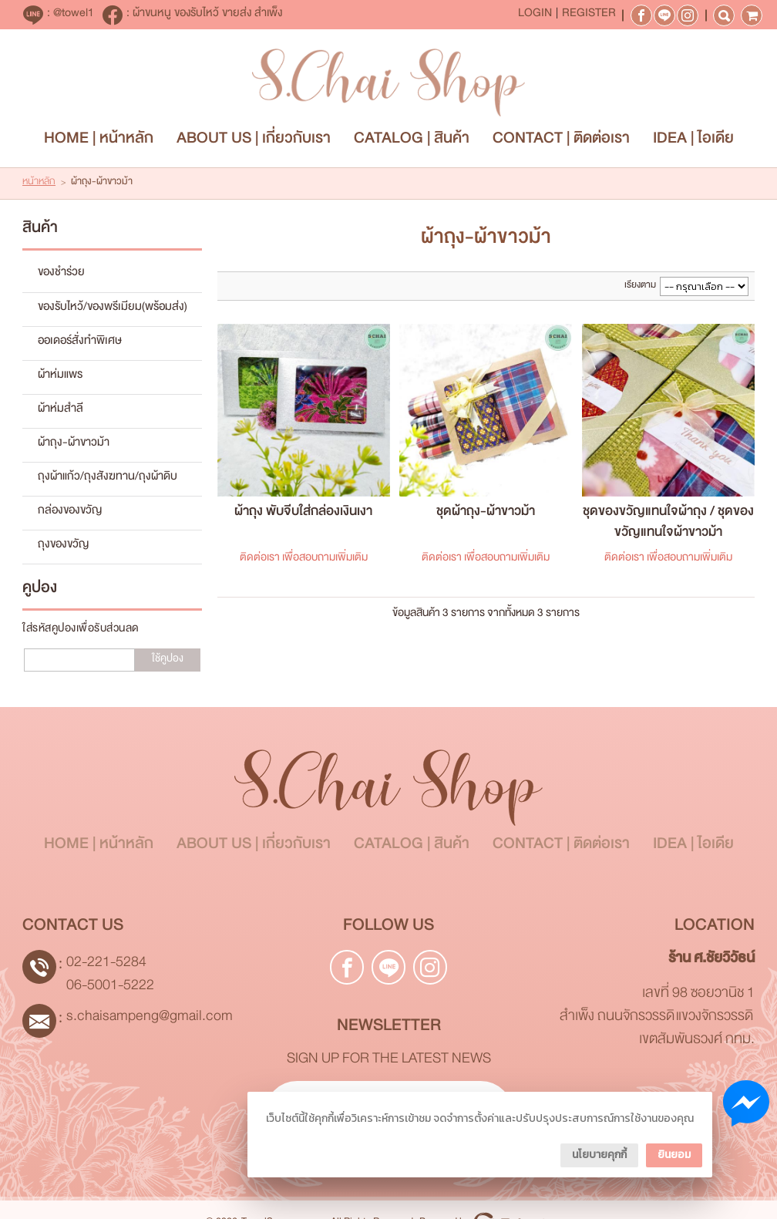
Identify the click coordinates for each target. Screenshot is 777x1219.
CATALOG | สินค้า (411, 143)
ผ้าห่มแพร (60, 377)
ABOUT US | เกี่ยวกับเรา (254, 143)
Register (589, 15)
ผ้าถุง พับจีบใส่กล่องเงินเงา (303, 516)
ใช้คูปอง (167, 662)
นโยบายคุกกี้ (599, 1155)
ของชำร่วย (61, 276)
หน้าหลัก (39, 185)
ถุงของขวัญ (63, 548)
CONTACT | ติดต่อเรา (561, 143)
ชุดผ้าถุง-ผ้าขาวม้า (485, 516)
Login (535, 15)
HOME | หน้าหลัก (98, 143)
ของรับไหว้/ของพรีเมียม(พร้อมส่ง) (112, 310)
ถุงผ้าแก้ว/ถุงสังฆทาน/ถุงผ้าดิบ (107, 480)
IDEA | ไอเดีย (693, 143)
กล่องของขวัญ (70, 514)
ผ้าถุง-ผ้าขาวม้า (73, 445)
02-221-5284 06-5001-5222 (110, 978)
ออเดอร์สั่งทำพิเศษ (80, 344)
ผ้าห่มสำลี (60, 411)
